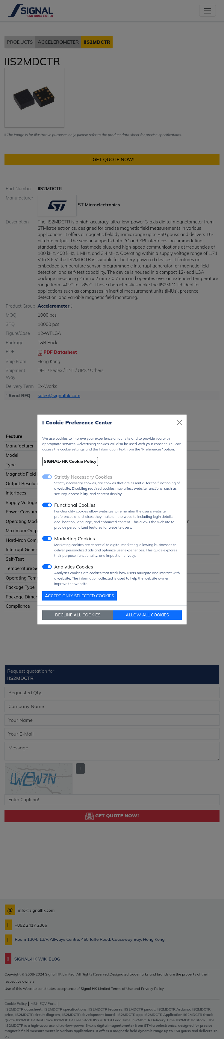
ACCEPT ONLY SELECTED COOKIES (79, 595)
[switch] (47, 505)
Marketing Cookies (74, 539)
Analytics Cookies (73, 567)
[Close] (179, 422)
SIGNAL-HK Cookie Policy (70, 461)
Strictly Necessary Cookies (83, 477)
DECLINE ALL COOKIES (77, 615)
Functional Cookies (75, 505)
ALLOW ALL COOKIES (147, 615)
